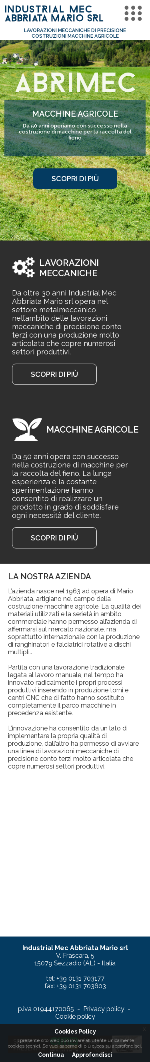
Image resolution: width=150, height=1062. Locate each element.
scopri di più (75, 178)
